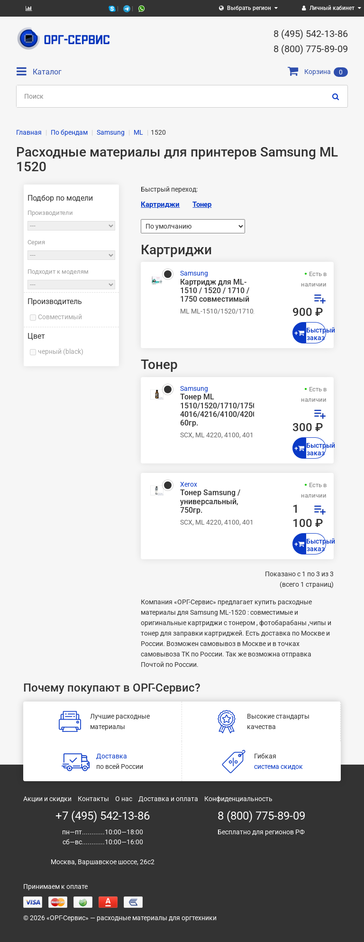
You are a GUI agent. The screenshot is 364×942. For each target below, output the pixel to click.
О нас (123, 799)
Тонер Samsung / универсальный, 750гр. (210, 501)
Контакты (93, 799)
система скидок (278, 766)
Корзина (318, 71)
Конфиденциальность (238, 799)
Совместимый (60, 317)
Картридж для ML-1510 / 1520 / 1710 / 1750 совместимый (214, 291)
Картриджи (160, 204)
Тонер (201, 204)
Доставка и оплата (168, 799)
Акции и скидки (47, 799)
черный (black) (60, 351)
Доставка (111, 756)
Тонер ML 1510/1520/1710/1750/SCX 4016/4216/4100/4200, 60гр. (217, 410)
